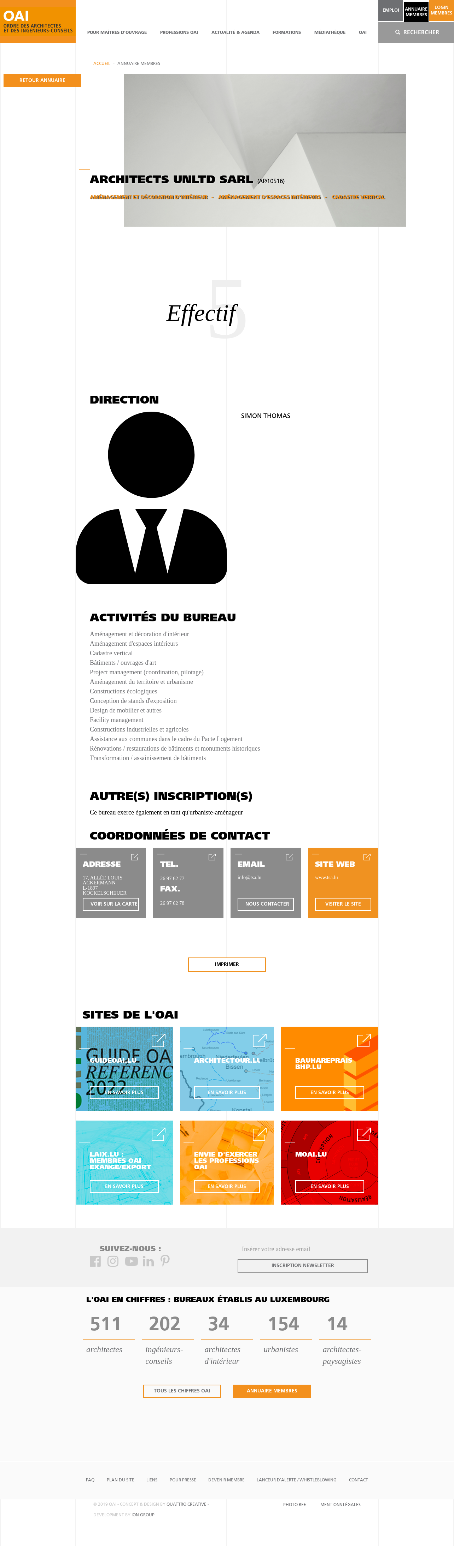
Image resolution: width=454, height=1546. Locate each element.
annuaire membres (416, 12)
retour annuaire (42, 80)
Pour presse (183, 1480)
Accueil (101, 64)
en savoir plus (124, 1093)
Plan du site (120, 1480)
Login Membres (441, 10)
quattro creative (186, 1505)
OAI (363, 33)
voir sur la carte (114, 904)
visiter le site (343, 904)
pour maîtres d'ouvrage (117, 33)
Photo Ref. (294, 1505)
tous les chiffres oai (182, 1391)
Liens (151, 1480)
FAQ (90, 1480)
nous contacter (267, 904)
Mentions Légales (340, 1505)
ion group (143, 1515)
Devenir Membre (226, 1480)
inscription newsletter (303, 1266)
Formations (287, 33)
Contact (358, 1480)
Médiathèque (329, 33)
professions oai (179, 33)
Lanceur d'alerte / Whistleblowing (297, 1480)
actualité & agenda (235, 33)
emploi (391, 10)
